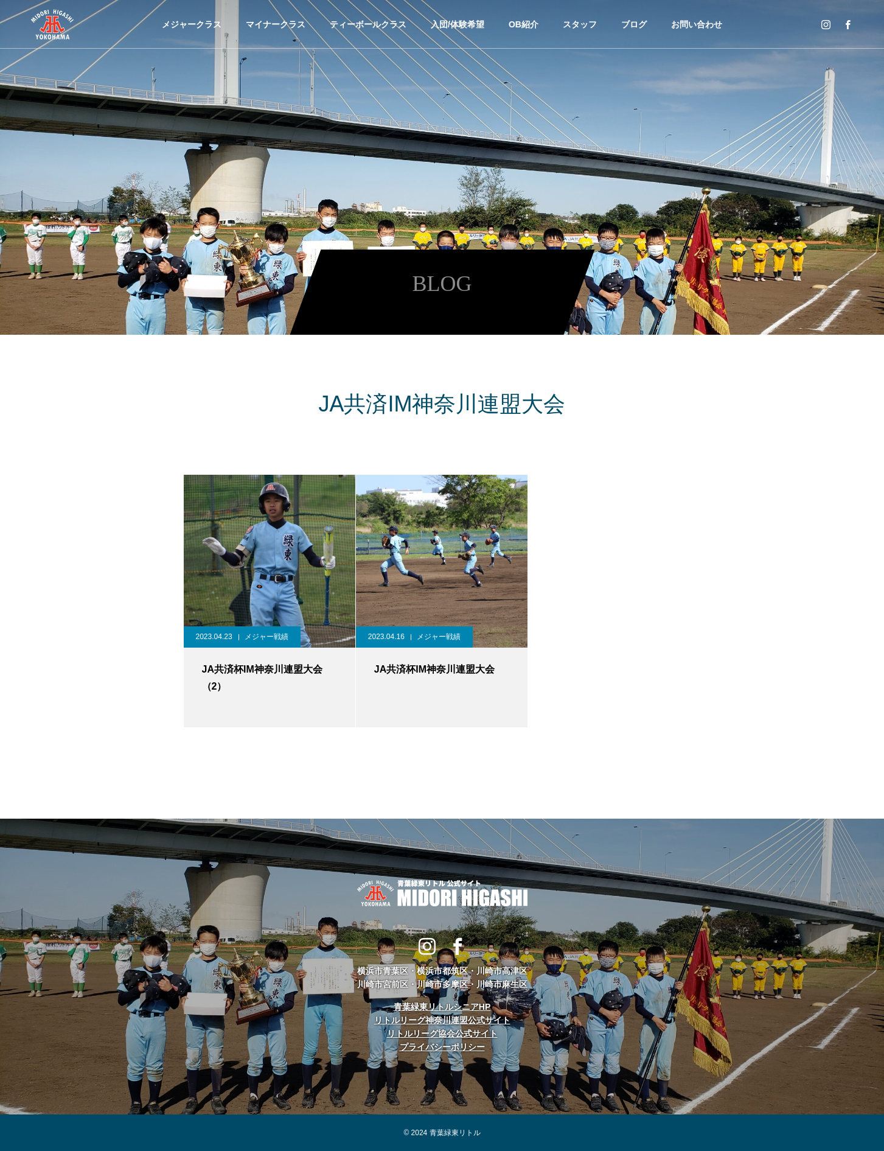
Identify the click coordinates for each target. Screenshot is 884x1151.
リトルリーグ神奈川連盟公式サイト (442, 1020)
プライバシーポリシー (442, 1047)
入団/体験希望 (457, 24)
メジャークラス (191, 24)
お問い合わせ (696, 24)
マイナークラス (275, 24)
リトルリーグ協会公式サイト (442, 1033)
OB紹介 (523, 24)
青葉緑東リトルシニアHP (442, 1007)
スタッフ (580, 24)
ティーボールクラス (368, 24)
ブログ (634, 24)
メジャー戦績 (266, 636)
